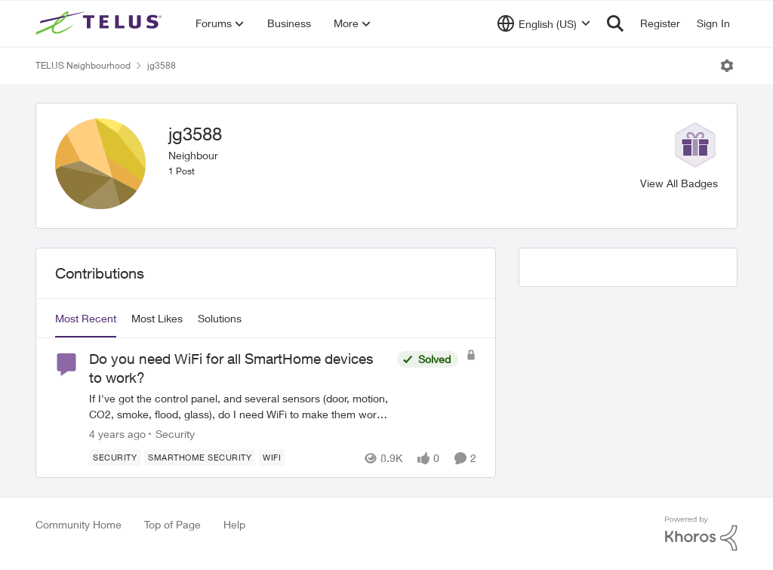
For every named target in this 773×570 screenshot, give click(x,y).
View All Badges (679, 183)
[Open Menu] (727, 65)
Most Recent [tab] (85, 318)
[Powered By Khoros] (701, 533)
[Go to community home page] (100, 23)
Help (234, 524)
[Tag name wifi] (272, 457)
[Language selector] (544, 23)
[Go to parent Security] (172, 434)
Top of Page (172, 524)
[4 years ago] (117, 434)
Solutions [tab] (220, 318)
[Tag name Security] (114, 457)
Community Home (78, 524)
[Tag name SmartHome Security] (199, 457)
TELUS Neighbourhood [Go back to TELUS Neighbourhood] (83, 65)
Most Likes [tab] (157, 318)
